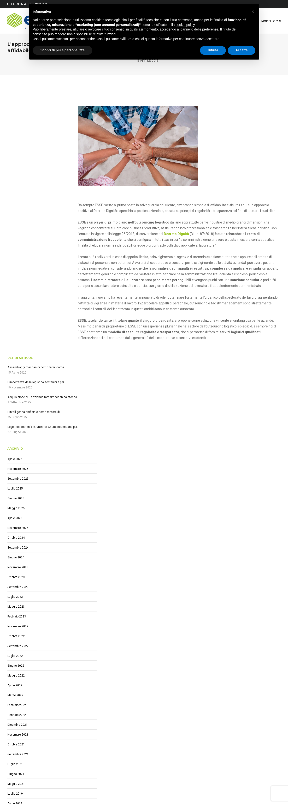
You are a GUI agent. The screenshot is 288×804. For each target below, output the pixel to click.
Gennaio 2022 (16, 458)
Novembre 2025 (17, 212)
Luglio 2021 (15, 508)
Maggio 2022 (16, 419)
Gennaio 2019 (16, 567)
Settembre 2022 (18, 390)
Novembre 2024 (17, 271)
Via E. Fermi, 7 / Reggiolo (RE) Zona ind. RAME (47, 714)
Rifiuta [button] (213, 50)
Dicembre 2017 (17, 577)
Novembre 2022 (17, 370)
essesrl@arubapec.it (51, 784)
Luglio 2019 (15, 537)
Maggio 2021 (16, 527)
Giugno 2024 (15, 301)
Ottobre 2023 (16, 321)
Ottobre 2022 (16, 380)
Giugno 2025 (15, 242)
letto (206, 726)
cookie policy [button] (185, 25)
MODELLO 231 (271, 20)
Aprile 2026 (14, 203)
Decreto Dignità (193, 228)
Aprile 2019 (14, 547)
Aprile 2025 (14, 262)
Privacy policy (111, 784)
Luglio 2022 (15, 399)
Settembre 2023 (18, 330)
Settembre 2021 (18, 498)
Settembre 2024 (18, 291)
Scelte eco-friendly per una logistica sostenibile (136, 703)
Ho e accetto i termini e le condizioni (229, 726)
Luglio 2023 (15, 340)
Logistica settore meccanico (122, 692)
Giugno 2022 (15, 409)
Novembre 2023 (17, 311)
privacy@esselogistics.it (83, 784)
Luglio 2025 (15, 232)
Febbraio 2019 (16, 557)
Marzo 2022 (15, 439)
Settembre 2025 (18, 222)
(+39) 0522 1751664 (29, 720)
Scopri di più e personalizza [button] (63, 50)
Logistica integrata (115, 686)
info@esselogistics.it (29, 725)
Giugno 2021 (15, 518)
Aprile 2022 (14, 429)
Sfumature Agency (38, 788)
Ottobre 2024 (16, 281)
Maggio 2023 (16, 350)
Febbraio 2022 (16, 449)
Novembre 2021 (17, 478)
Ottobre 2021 (16, 488)
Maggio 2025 (16, 252)
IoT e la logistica (113, 697)
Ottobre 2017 (16, 586)
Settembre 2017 (18, 596)
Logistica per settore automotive (125, 715)
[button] (253, 11)
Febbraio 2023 (16, 360)
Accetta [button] (241, 50)
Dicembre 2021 (17, 468)
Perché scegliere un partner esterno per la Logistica (139, 709)
